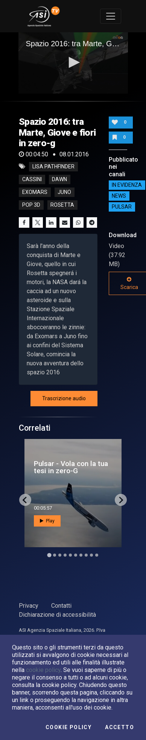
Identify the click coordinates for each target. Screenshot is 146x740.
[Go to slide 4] (65, 555)
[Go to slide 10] (96, 555)
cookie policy (43, 669)
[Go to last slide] (25, 500)
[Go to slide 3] (59, 555)
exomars (34, 192)
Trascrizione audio (64, 398)
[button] (73, 62)
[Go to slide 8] (86, 555)
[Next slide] (121, 500)
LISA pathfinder (53, 166)
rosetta (62, 205)
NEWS (119, 196)
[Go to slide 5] (70, 555)
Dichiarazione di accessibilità (57, 614)
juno (64, 192)
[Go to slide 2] (54, 555)
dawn (59, 179)
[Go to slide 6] (75, 555)
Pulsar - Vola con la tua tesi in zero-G (71, 467)
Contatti (61, 605)
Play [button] (47, 521)
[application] (73, 63)
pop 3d (31, 205)
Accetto (119, 727)
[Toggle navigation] (110, 16)
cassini (32, 179)
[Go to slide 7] (80, 555)
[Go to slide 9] (91, 555)
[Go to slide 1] (49, 555)
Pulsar (122, 207)
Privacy (28, 605)
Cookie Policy (68, 727)
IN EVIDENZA (127, 185)
